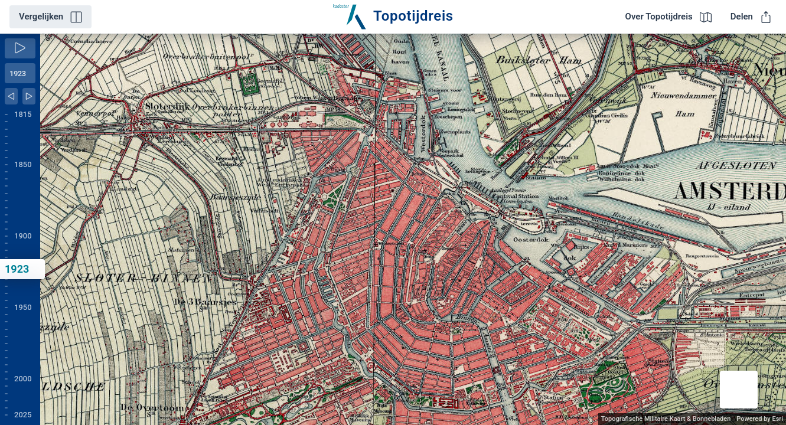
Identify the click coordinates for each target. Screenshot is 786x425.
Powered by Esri (759, 419)
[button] (739, 389)
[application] (413, 229)
